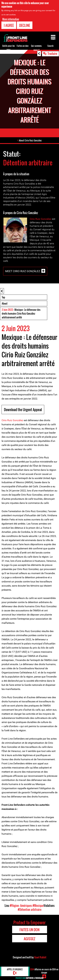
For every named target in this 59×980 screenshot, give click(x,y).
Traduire (52, 53)
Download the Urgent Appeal (23, 409)
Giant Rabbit (40, 957)
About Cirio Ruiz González (30, 140)
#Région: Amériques (21, 906)
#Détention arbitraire (29, 909)
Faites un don (22, 45)
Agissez (29, 938)
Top (3, 297)
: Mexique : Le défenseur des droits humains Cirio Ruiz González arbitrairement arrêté (21, 313)
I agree (9, 25)
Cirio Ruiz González (41, 218)
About (4, 303)
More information (10, 19)
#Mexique (38, 906)
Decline (24, 25)
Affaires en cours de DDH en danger (44, 971)
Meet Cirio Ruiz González (22, 271)
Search (50, 45)
